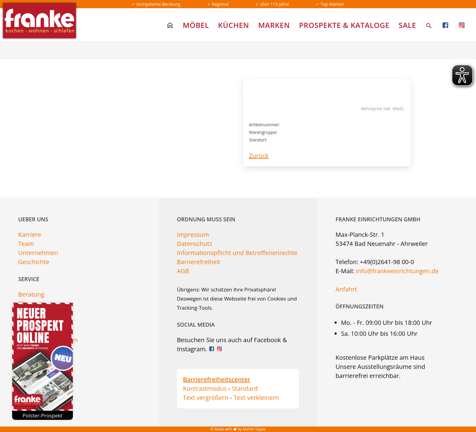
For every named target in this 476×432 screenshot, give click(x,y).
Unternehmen (38, 253)
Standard (245, 388)
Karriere (29, 234)
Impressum (193, 234)
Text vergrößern (206, 397)
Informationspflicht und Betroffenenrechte (237, 253)
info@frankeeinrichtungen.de (397, 271)
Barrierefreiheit (198, 262)
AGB (183, 271)
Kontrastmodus (205, 388)
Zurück (258, 155)
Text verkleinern (256, 397)
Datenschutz (194, 244)
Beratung (31, 294)
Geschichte (33, 262)
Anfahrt (346, 289)
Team (26, 244)
